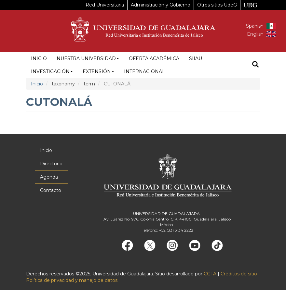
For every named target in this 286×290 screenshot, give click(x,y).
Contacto (50, 190)
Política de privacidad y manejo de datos (71, 280)
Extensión (98, 71)
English (255, 34)
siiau (195, 58)
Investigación (52, 71)
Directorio (51, 164)
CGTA (210, 274)
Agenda (49, 177)
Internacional (144, 71)
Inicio (39, 58)
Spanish (255, 26)
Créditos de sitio (239, 274)
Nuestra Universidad (88, 58)
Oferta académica (154, 58)
